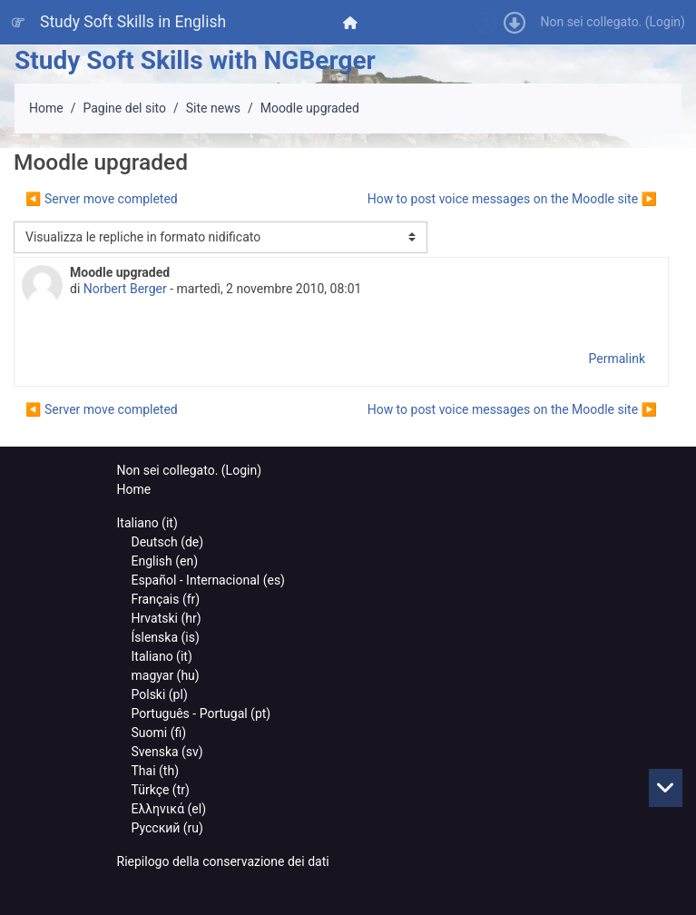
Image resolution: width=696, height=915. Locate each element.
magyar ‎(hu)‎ (166, 675)
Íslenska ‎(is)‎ (166, 637)
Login (665, 22)
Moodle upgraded (309, 108)
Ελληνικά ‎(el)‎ (169, 809)
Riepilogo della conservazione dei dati (223, 861)
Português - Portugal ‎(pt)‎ (201, 713)
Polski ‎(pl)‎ (160, 694)
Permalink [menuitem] (617, 358)
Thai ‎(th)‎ (156, 770)
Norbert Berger (125, 288)
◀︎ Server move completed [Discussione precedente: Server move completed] (101, 199)
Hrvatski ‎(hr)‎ (166, 618)
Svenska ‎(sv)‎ (167, 751)
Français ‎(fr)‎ (166, 599)
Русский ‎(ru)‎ (167, 828)
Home (46, 108)
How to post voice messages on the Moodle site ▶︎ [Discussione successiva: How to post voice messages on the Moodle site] (512, 199)
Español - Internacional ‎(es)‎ (208, 580)
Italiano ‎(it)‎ (147, 523)
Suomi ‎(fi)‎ (159, 732)
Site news (213, 108)
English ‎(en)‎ (165, 561)
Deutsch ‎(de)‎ (168, 542)
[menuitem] (352, 22)
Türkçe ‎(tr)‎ (161, 789)
